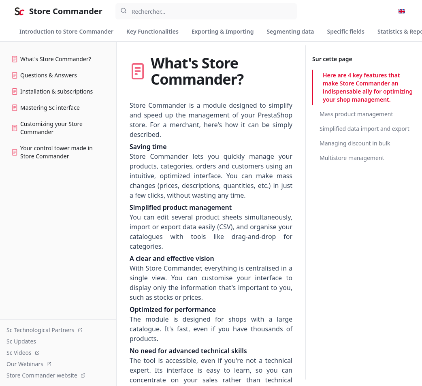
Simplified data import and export (364, 128)
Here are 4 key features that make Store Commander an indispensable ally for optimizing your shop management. (368, 87)
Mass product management (356, 114)
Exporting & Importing (223, 31)
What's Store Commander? (51, 59)
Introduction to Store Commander (66, 31)
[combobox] (206, 11)
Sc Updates (21, 341)
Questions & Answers (44, 75)
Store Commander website (45, 375)
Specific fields (345, 31)
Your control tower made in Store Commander (52, 152)
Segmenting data (290, 31)
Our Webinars (28, 364)
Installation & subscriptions (52, 91)
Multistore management (352, 158)
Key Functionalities (152, 31)
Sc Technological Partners (44, 330)
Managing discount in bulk (355, 143)
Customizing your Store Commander (47, 128)
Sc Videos (23, 352)
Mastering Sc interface (45, 107)
